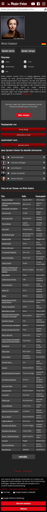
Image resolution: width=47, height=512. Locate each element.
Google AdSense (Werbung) (13, 498)
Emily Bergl (23, 129)
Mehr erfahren (23, 109)
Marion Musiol (17, 178)
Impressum (27, 471)
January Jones (23, 145)
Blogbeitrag (26, 94)
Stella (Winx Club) (23, 135)
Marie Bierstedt (17, 157)
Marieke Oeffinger (18, 162)
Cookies (4, 489)
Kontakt (18, 471)
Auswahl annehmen (23, 503)
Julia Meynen (16, 168)
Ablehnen (23, 508)
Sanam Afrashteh (18, 173)
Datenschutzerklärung (18, 489)
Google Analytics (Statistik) (25, 492)
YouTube (6, 492)
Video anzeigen (23, 115)
